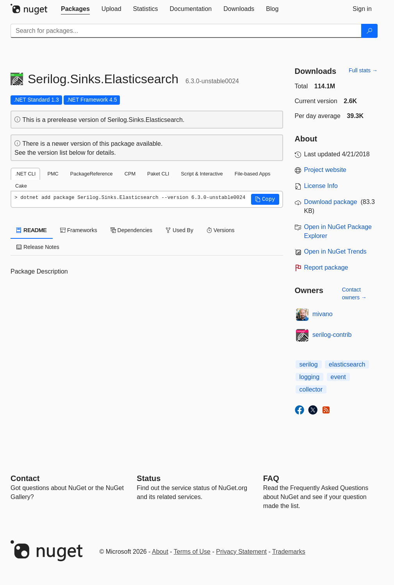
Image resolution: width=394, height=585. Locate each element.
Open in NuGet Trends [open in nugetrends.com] (335, 251)
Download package (330, 202)
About (160, 551)
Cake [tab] (21, 186)
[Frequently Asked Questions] (271, 478)
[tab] (75, 9)
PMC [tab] (52, 174)
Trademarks (288, 551)
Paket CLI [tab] (158, 174)
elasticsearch (347, 364)
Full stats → (363, 70)
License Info (321, 185)
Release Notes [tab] (37, 247)
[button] (265, 199)
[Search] (369, 31)
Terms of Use (192, 551)
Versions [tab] (221, 230)
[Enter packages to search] (186, 31)
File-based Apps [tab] (253, 174)
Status (148, 478)
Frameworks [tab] (78, 230)
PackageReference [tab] (91, 174)
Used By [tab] (179, 230)
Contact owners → (354, 293)
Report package (326, 267)
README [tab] (31, 230)
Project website (325, 169)
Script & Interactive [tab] (202, 174)
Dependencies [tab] (131, 230)
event (338, 377)
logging (310, 377)
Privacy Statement (241, 551)
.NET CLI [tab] (25, 174)
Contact (25, 478)
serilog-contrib (331, 334)
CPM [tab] (130, 174)
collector (311, 389)
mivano (322, 314)
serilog (309, 364)
